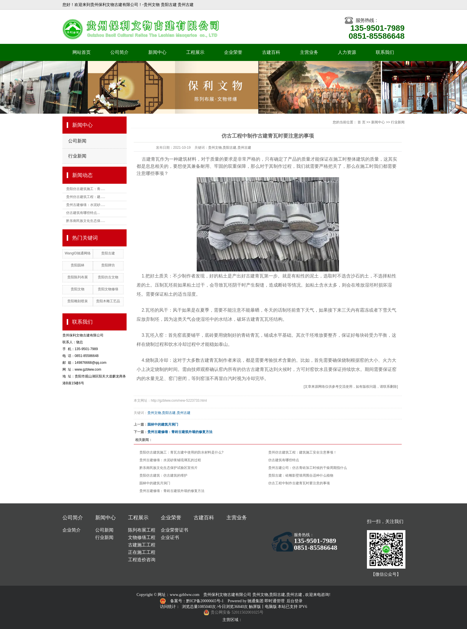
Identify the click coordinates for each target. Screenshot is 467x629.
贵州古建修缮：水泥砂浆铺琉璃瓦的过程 (170, 460)
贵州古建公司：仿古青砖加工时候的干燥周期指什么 (307, 468)
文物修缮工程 (141, 537)
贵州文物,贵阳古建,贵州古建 (229, 148)
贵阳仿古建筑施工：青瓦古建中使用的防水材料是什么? (181, 452)
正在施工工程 (141, 552)
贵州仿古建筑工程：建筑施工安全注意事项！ (302, 452)
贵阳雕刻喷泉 (77, 301)
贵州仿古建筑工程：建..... (85, 197)
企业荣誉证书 (174, 530)
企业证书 (170, 537)
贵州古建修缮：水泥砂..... (85, 205)
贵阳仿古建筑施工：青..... (85, 189)
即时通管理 (275, 601)
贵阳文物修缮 (108, 289)
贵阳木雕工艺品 (108, 301)
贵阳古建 (108, 253)
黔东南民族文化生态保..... (85, 221)
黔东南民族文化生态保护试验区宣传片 (168, 468)
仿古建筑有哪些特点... (83, 213)
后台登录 (294, 601)
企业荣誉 (233, 52)
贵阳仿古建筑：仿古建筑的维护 (163, 475)
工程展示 (195, 52)
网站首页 (81, 52)
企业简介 (71, 530)
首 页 (361, 122)
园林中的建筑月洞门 (162, 424)
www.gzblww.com (184, 595)
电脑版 (271, 607)
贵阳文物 (77, 289)
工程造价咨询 (141, 559)
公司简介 (119, 52)
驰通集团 (256, 601)
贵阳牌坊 (108, 265)
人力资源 (347, 52)
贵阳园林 (77, 265)
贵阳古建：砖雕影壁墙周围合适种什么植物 (300, 475)
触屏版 (255, 607)
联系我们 (385, 52)
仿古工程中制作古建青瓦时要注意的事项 (299, 483)
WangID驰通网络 (78, 253)
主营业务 (309, 52)
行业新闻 (77, 156)
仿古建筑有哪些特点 (283, 460)
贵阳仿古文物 (108, 277)
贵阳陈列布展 (77, 277)
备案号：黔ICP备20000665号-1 (197, 601)
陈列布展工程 (141, 530)
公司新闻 (77, 140)
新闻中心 (157, 52)
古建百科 (271, 52)
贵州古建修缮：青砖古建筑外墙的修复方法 (179, 432)
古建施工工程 (141, 544)
